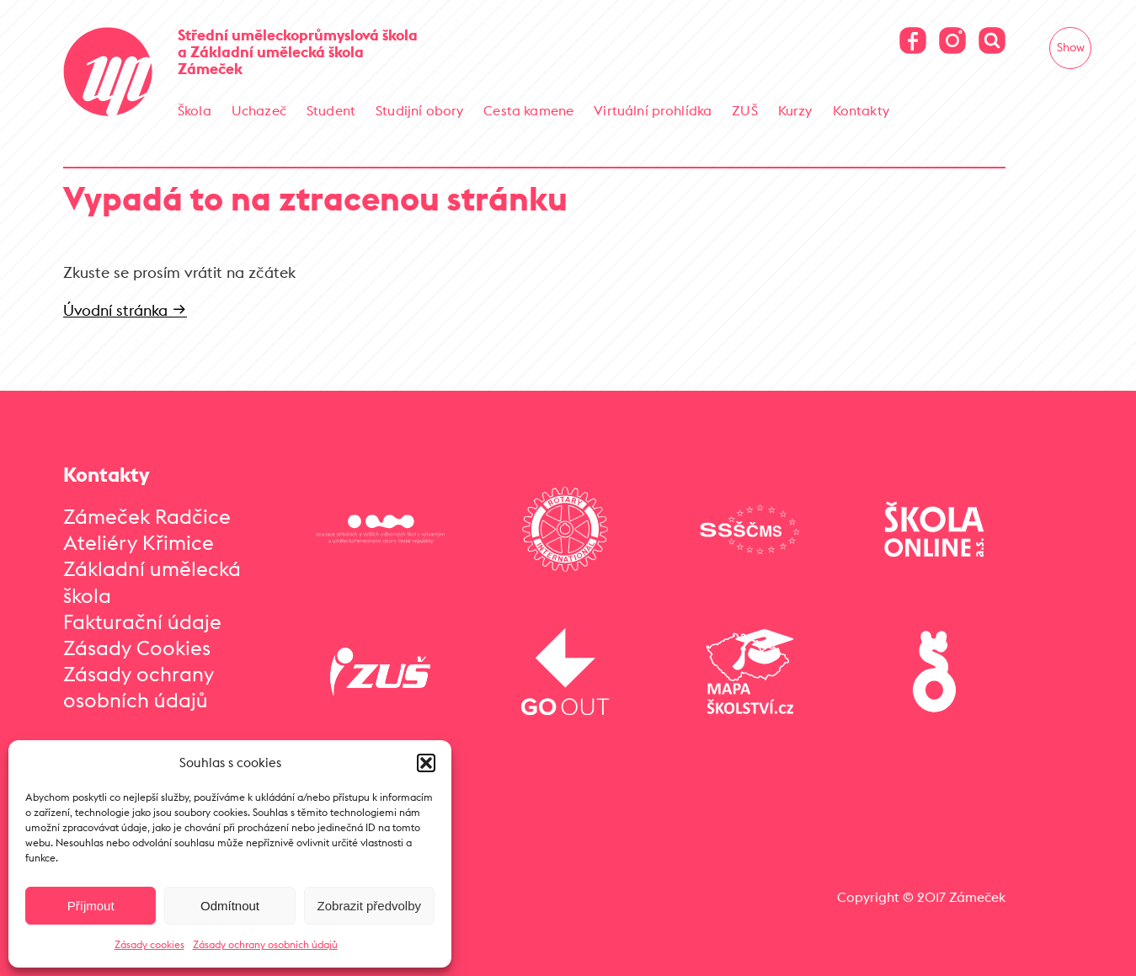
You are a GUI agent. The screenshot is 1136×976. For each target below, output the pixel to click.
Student (331, 110)
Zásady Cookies (137, 647)
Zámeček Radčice (147, 516)
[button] (426, 763)
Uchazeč (259, 110)
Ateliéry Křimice (138, 542)
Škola (194, 110)
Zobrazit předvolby (369, 906)
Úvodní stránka (125, 310)
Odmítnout (229, 906)
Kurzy (795, 110)
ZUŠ (744, 110)
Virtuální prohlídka (653, 110)
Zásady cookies (149, 944)
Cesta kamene (528, 110)
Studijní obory (419, 110)
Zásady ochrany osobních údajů (265, 944)
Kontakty (861, 110)
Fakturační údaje (142, 621)
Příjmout (91, 906)
